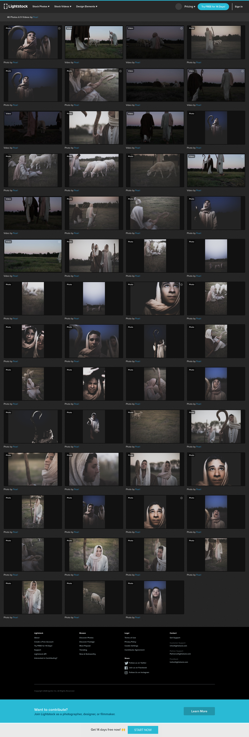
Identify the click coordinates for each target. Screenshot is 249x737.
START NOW (143, 729)
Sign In (239, 6)
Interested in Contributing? (45, 658)
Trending (83, 649)
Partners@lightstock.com (180, 653)
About (36, 637)
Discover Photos (86, 637)
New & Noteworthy (87, 654)
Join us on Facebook (138, 667)
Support (37, 649)
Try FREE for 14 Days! (213, 6)
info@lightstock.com (178, 645)
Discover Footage (87, 641)
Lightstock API (40, 654)
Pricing (189, 6)
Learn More (199, 711)
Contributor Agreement (135, 649)
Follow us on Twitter (137, 662)
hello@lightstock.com (179, 662)
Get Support (175, 637)
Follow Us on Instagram (139, 672)
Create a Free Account (43, 641)
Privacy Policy (130, 641)
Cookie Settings (131, 645)
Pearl (35, 17)
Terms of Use (130, 637)
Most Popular (85, 645)
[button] (41, 6)
